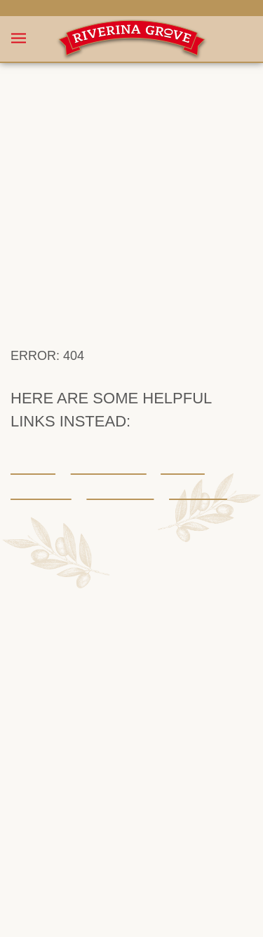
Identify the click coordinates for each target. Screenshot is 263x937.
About (167, 429)
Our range (99, 429)
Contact (175, 454)
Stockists (105, 454)
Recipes (36, 454)
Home (31, 429)
